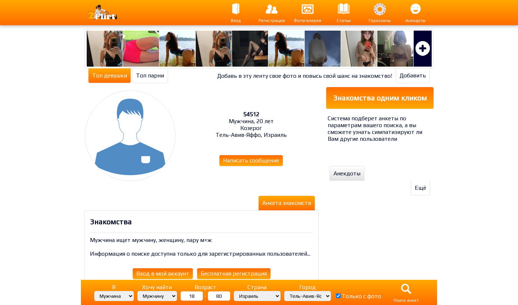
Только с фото (361, 296)
